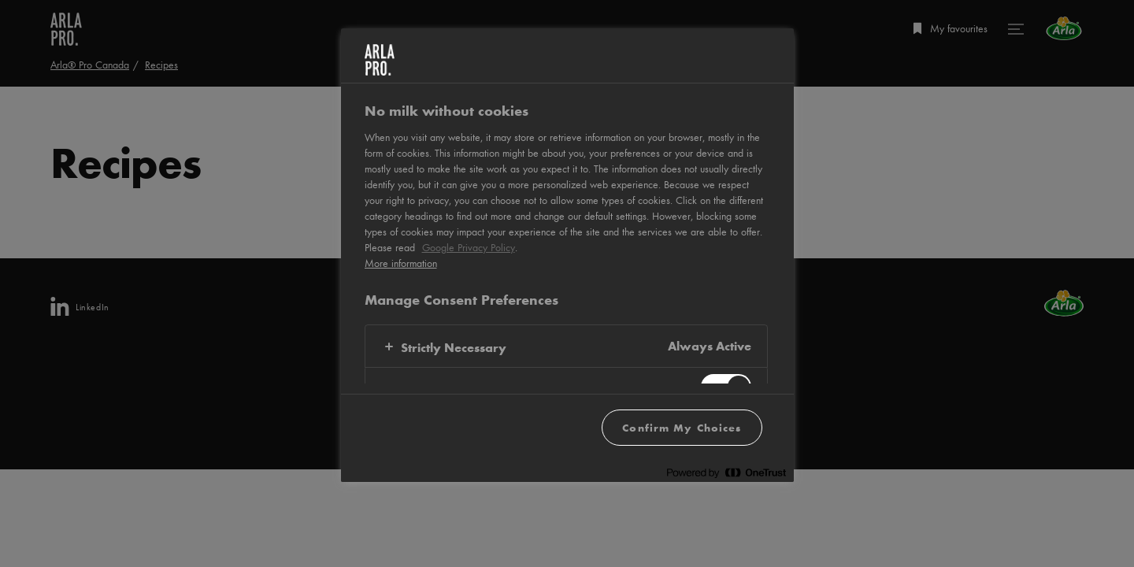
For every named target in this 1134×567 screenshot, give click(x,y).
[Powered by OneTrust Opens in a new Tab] (726, 472)
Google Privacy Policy (468, 247)
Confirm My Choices (681, 427)
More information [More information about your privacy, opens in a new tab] (401, 263)
